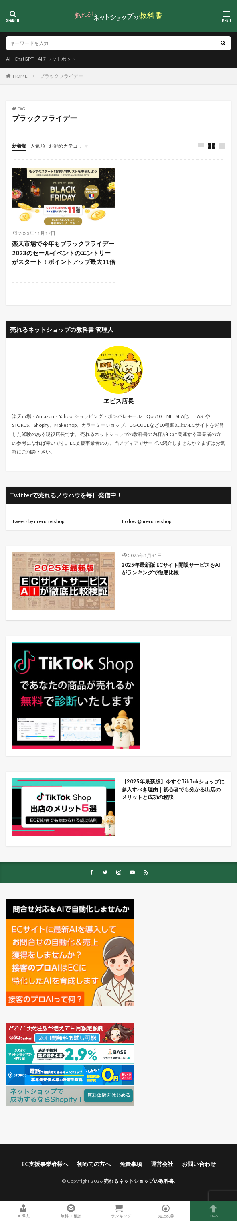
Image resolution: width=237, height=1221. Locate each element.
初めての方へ (94, 1163)
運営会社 (162, 1163)
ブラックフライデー (61, 76)
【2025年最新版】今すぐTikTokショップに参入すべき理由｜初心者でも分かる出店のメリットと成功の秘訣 (173, 789)
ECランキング (118, 1211)
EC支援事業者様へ (45, 1163)
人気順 (37, 146)
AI (8, 59)
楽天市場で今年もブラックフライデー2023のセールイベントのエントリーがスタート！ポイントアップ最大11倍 (63, 252)
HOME (20, 76)
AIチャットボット (57, 59)
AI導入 (23, 1211)
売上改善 (166, 1211)
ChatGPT (24, 59)
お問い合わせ (199, 1163)
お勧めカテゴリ (66, 146)
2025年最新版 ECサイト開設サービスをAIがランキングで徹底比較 (171, 569)
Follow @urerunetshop (146, 521)
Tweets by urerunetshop (38, 521)
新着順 (19, 146)
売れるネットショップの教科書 (139, 1181)
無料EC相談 (71, 1211)
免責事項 (131, 1163)
